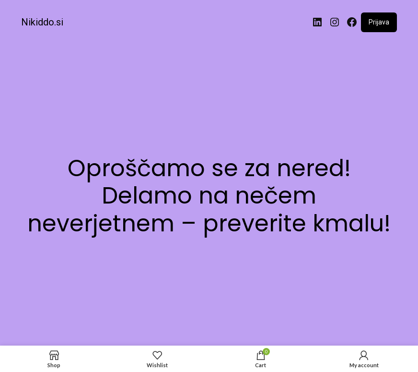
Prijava (379, 22)
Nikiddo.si (42, 22)
